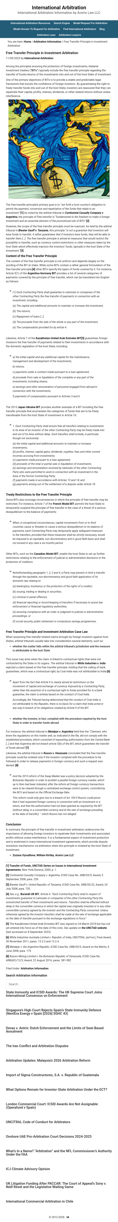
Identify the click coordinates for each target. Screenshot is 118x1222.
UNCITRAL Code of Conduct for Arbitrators (38, 1122)
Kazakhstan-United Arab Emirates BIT (58, 338)
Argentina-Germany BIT (41, 273)
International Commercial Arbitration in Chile (39, 1201)
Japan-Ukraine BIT (29, 407)
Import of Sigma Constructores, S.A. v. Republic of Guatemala (52, 1075)
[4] (33, 269)
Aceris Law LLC (64, 855)
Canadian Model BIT (46, 553)
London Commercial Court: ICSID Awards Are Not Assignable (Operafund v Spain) (52, 1105)
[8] (16, 765)
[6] (108, 671)
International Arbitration (59, 7)
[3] (21, 250)
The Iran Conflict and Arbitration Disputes (37, 1046)
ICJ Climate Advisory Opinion (28, 1169)
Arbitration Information (35, 968)
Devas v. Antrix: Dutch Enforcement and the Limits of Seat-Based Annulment (55, 1029)
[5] (82, 338)
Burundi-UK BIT (30, 894)
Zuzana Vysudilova (24, 855)
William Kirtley (45, 855)
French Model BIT (63, 503)
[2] (87, 221)
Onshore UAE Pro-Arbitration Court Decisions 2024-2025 (49, 1136)
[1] (21, 212)
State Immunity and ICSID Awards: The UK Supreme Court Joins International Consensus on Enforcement (54, 994)
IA (68, 1217)
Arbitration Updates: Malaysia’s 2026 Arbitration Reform (48, 1060)
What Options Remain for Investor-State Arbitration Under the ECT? (56, 1089)
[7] (27, 747)
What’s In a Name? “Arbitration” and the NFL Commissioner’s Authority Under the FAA (59, 1152)
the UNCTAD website (94, 928)
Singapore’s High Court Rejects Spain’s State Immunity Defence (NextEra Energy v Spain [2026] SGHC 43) (53, 1012)
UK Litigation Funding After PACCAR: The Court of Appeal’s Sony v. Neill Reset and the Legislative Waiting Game (56, 1185)
